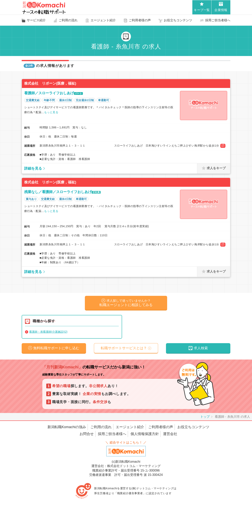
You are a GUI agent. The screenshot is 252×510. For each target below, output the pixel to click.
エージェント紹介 (130, 428)
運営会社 (170, 435)
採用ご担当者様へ (112, 435)
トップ (205, 417)
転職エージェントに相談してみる (126, 303)
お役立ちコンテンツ (193, 428)
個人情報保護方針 (145, 435)
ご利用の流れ (101, 428)
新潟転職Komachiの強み (66, 428)
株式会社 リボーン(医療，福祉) (50, 83)
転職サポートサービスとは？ (124, 349)
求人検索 (201, 349)
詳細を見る (33, 168)
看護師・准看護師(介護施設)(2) (48, 332)
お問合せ (87, 435)
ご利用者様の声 (160, 428)
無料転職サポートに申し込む (56, 349)
